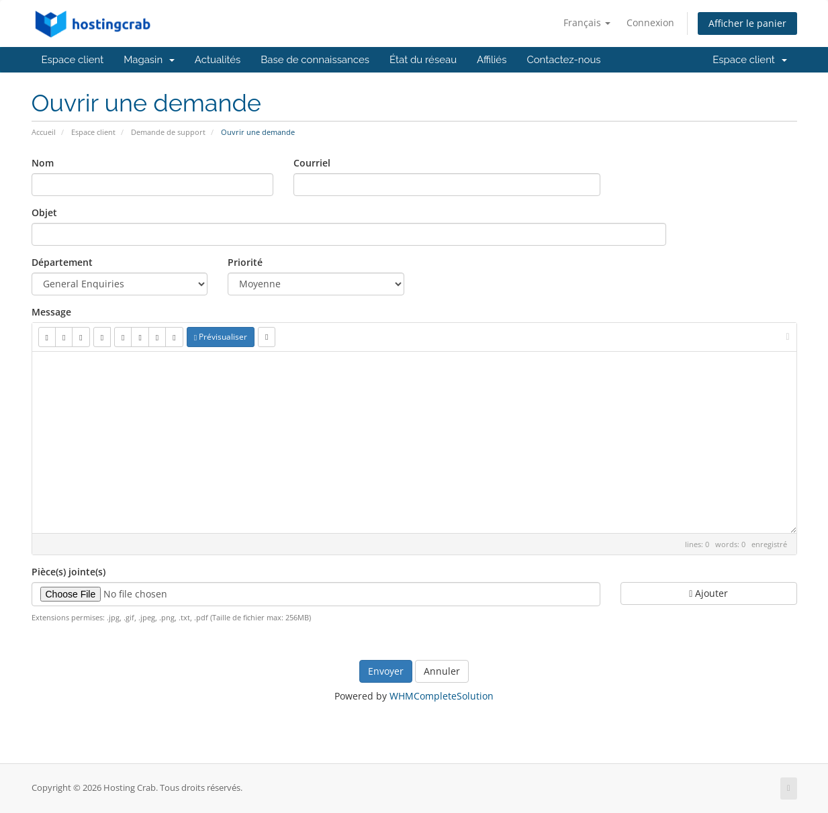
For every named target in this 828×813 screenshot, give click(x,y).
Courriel (311, 162)
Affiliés (491, 60)
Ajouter (708, 593)
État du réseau (423, 60)
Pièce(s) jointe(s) (68, 571)
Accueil (44, 132)
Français (586, 22)
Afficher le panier (747, 23)
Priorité (245, 262)
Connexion (650, 22)
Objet (44, 212)
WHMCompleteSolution (441, 695)
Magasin (149, 60)
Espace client (73, 60)
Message (51, 311)
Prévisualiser (220, 336)
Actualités (218, 60)
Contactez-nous (563, 60)
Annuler (442, 671)
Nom (43, 162)
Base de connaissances (315, 60)
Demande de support (168, 132)
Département (62, 262)
